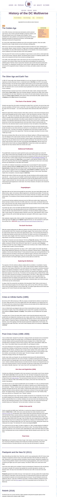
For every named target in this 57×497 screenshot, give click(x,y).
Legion (11, 5)
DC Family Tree (40, 17)
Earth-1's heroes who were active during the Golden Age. (30, 221)
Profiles (21, 5)
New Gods (23, 10)
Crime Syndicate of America (38, 157)
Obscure (29, 10)
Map (33, 17)
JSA (15, 5)
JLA (35, 5)
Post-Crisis (40, 35)
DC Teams (46, 5)
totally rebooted (15, 378)
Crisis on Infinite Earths (42, 33)
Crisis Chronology (26, 17)
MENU (3, 25)
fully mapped (19, 480)
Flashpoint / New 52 (41, 36)
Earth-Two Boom (41, 32)
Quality (39, 5)
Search (35, 10)
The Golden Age (41, 29)
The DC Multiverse (17, 17)
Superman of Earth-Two (7, 413)
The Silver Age (40, 31)
